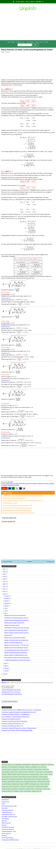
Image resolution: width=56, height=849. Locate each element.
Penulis (46, 42)
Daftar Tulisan (11, 42)
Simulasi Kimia (30, 42)
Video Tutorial (39, 42)
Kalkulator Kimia (21, 42)
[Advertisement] (28, 66)
